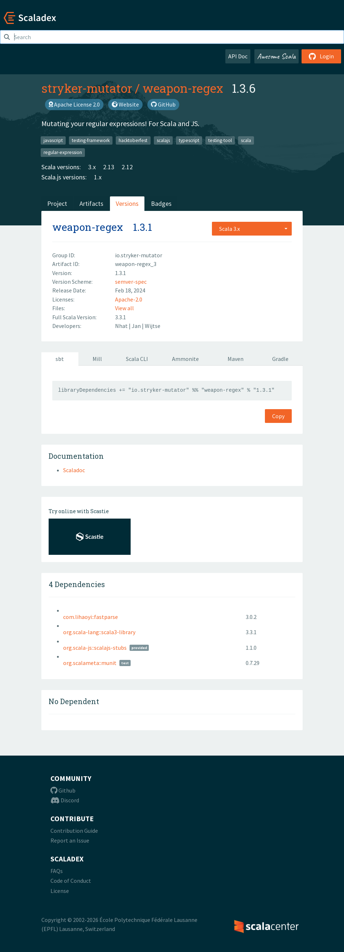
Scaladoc (74, 470)
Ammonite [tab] (185, 358)
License (59, 890)
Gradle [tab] (280, 358)
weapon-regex (183, 88)
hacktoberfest (133, 140)
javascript (53, 140)
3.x (92, 167)
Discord (64, 800)
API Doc (237, 56)
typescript (189, 140)
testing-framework (91, 140)
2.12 (127, 167)
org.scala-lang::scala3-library (99, 632)
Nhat (122, 325)
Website (125, 104)
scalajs (163, 140)
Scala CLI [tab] (137, 358)
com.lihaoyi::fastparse (90, 616)
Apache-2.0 (128, 299)
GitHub (163, 104)
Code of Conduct (70, 880)
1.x (98, 177)
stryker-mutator (86, 88)
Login (321, 56)
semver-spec (131, 281)
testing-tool (220, 140)
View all (124, 308)
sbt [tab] (60, 358)
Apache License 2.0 (74, 104)
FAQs (56, 870)
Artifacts (91, 203)
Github (62, 790)
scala (246, 140)
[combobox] (252, 229)
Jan (137, 325)
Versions (127, 203)
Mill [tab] (97, 358)
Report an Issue (69, 840)
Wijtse (152, 325)
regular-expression (63, 152)
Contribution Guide (74, 830)
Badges (161, 203)
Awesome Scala (276, 56)
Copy (278, 416)
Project (57, 203)
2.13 (108, 167)
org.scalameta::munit (89, 662)
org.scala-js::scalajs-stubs (95, 647)
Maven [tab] (235, 358)
